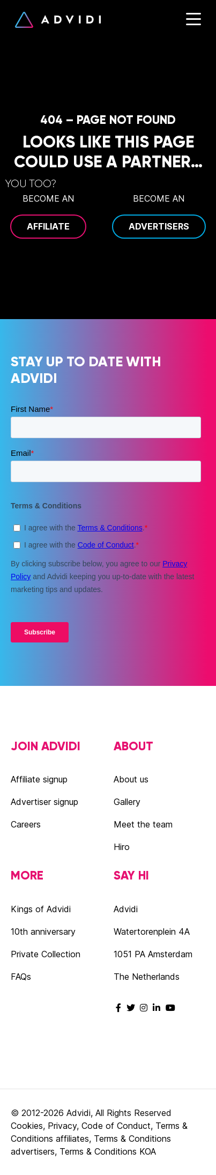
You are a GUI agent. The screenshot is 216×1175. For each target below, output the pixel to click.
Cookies (27, 1125)
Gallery (127, 801)
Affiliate (48, 226)
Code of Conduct (116, 1125)
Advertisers (159, 226)
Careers (26, 824)
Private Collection (45, 954)
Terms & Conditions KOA (107, 1151)
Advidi (58, 19)
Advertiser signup (44, 801)
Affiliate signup (39, 779)
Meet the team (143, 824)
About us (131, 779)
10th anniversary (43, 931)
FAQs (21, 976)
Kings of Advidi (41, 909)
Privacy (62, 1125)
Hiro (122, 846)
